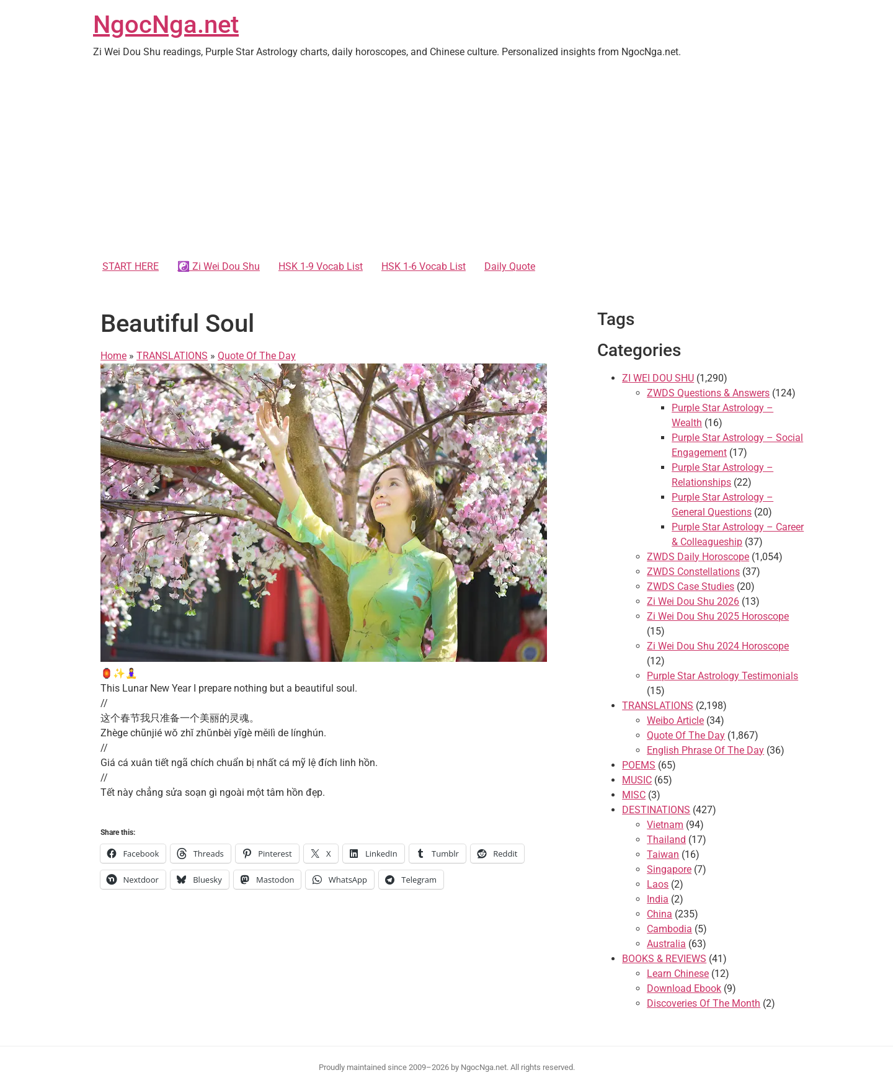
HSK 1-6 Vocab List (423, 266)
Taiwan (663, 854)
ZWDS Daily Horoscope (698, 557)
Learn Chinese (678, 973)
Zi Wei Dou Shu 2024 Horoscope (718, 646)
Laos (658, 884)
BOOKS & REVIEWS (664, 959)
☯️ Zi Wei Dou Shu (218, 266)
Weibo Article (675, 720)
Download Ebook (684, 988)
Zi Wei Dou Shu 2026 (693, 601)
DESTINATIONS (656, 810)
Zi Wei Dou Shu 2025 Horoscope (718, 616)
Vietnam (665, 825)
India (658, 899)
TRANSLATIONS (172, 356)
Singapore (669, 869)
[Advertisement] (446, 161)
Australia (666, 944)
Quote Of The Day (257, 356)
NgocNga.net (166, 24)
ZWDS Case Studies (690, 586)
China (659, 914)
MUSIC (637, 780)
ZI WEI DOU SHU (658, 378)
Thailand (666, 839)
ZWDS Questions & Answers (708, 393)
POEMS (638, 765)
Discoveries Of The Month (703, 1003)
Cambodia (669, 929)
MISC (634, 795)
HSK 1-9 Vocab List (320, 266)
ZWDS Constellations (693, 571)
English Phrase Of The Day (705, 750)
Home (113, 356)
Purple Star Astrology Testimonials (722, 676)
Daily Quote (509, 266)
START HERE (130, 266)
